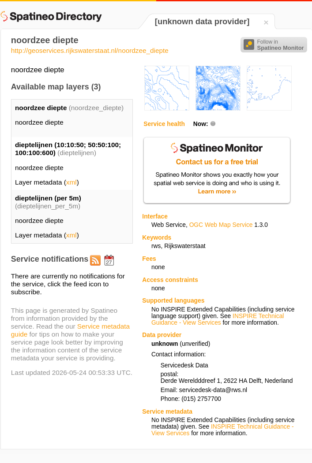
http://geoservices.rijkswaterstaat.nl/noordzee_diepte (90, 50)
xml (71, 182)
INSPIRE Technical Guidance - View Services (217, 319)
